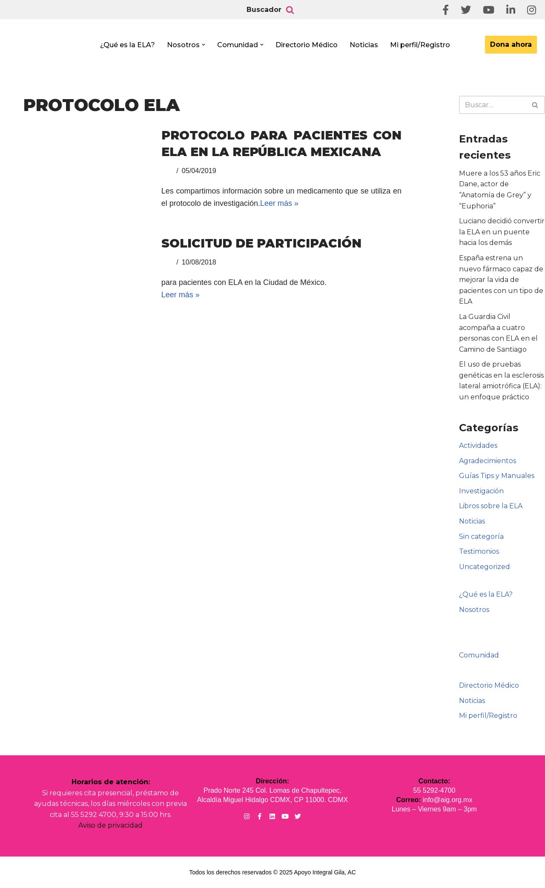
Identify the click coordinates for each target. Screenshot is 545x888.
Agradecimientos (487, 461)
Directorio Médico (306, 45)
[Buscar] (290, 10)
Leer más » (279, 203)
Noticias (364, 45)
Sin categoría (481, 536)
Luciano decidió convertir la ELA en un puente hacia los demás (502, 232)
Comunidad (479, 655)
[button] (203, 44)
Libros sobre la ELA (490, 506)
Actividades (478, 445)
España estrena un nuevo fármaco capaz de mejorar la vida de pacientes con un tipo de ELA (501, 279)
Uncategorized (484, 567)
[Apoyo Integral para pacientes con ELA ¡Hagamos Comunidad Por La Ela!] (49, 47)
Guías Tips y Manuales (496, 476)
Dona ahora (511, 44)
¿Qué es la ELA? (127, 45)
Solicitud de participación (261, 243)
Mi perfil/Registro (420, 45)
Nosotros (474, 610)
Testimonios (479, 551)
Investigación (481, 491)
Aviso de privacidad (110, 825)
